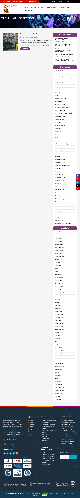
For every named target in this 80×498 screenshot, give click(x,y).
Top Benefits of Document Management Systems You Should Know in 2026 (64, 60)
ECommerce (58, 128)
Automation (58, 86)
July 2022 (57, 372)
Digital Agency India (60, 116)
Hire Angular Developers (67, 441)
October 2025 (59, 253)
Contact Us (28, 10)
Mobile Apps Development (49, 420)
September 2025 (59, 256)
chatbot (57, 92)
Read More (25, 48)
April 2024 (58, 308)
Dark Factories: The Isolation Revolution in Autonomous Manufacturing (63, 50)
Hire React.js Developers (67, 429)
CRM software (59, 101)
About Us (33, 7)
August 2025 (58, 259)
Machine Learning (60, 162)
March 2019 (58, 381)
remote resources (60, 189)
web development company (63, 223)
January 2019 (58, 384)
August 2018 (58, 393)
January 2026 (59, 244)
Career (67, 1)
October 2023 (59, 326)
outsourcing (58, 183)
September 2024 (60, 293)
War (56, 214)
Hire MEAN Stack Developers (68, 431)
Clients (53, 1)
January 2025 (59, 281)
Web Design (58, 217)
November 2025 (59, 250)
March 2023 (58, 348)
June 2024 (58, 302)
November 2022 (59, 360)
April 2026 (58, 235)
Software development (61, 202)
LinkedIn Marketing (60, 159)
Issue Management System (62, 150)
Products (49, 7)
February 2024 (59, 314)
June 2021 (58, 375)
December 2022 (59, 357)
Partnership (45, 440)
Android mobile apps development (64, 77)
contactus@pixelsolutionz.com (14, 444)
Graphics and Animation (48, 424)
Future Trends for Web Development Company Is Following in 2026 (62, 40)
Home (27, 7)
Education (58, 132)
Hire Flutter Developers (67, 447)
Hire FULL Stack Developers (68, 433)
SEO (56, 193)
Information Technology (62, 144)
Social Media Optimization (62, 199)
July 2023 (57, 335)
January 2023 (59, 354)
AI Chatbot (45, 434)
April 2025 (57, 271)
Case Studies (45, 438)
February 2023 (59, 351)
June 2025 (58, 265)
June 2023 (58, 338)
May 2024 (58, 305)
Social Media (58, 196)
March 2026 (58, 238)
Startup (57, 205)
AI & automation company (62, 74)
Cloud (57, 95)
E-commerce (45, 422)
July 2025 (57, 262)
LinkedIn (57, 156)
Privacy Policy (38, 493)
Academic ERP (59, 71)
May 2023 (57, 342)
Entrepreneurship (60, 135)
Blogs (60, 1)
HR (56, 141)
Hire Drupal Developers (67, 435)
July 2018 (57, 396)
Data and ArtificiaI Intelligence (63, 113)
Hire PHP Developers (66, 424)
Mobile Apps (58, 168)
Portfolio (56, 7)
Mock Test (58, 171)
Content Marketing (60, 98)
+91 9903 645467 (11, 439)
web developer (59, 220)
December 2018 (59, 387)
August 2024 (58, 296)
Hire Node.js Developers (67, 427)
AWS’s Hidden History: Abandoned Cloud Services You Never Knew (64, 55)
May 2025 (57, 268)
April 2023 (57, 345)
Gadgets (57, 138)
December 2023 (59, 320)
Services (40, 7)
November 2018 (59, 390)
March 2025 (58, 274)
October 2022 (59, 363)
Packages (44, 436)
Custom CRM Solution (61, 104)
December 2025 (59, 247)
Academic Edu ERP (47, 464)
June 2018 (58, 400)
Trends (57, 208)
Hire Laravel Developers (67, 420)
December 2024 (59, 284)
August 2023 (58, 332)
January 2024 (59, 317)
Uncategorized (59, 211)
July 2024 (57, 299)
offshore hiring (59, 174)
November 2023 (59, 323)
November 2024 (59, 287)
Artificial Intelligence (60, 83)
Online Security (59, 180)
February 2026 (59, 241)
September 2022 (59, 366)
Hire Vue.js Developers (67, 439)
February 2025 (59, 277)
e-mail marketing (60, 125)
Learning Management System (63, 153)
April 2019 (57, 378)
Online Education (60, 177)
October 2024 (59, 290)
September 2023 (59, 329)
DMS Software (59, 122)
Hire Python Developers (67, 437)
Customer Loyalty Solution (62, 107)
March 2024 (58, 311)
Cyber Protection (60, 110)
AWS (56, 89)
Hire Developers (65, 7)
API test (57, 80)
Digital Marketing (59, 119)
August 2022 (58, 369)
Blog (31, 429)
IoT (56, 147)
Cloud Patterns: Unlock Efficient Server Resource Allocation (63, 45)
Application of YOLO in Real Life (31, 34)
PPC (56, 186)
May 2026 (58, 232)
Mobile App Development (62, 165)
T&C (30, 493)
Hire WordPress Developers (68, 422)
